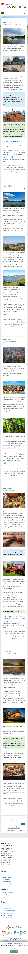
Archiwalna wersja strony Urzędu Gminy (12, 883)
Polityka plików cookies (8, 913)
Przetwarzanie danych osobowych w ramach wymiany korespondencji (13, 907)
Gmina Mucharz (7, 186)
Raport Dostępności (7, 917)
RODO (4, 905)
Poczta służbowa (7, 881)
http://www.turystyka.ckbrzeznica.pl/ (11, 141)
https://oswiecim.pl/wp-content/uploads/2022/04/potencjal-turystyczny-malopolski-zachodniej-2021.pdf (13, 157)
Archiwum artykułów (7, 875)
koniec (20, 830)
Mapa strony (6, 874)
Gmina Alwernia (7, 488)
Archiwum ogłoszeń (7, 877)
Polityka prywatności (7, 912)
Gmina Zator (6, 339)
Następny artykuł (10, 830)
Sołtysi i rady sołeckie (8, 892)
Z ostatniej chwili (6, 879)
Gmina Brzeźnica (7, 22)
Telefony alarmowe (7, 894)
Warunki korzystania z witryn (9, 910)
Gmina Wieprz (7, 652)
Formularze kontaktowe (8, 895)
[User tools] (23, 25)
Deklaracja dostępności (8, 915)
